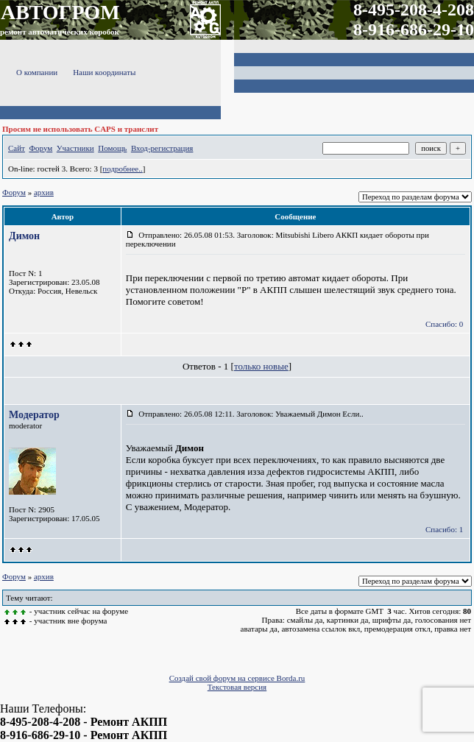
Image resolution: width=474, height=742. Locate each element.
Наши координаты (104, 72)
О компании (36, 72)
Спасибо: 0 (444, 323)
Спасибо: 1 (444, 529)
